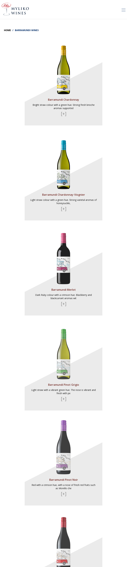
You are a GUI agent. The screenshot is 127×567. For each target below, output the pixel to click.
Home (7, 30)
